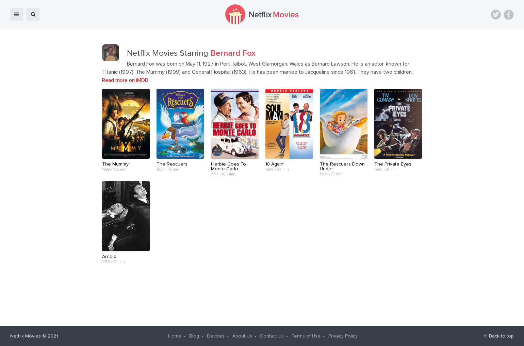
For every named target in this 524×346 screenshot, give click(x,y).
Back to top (501, 336)
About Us (242, 336)
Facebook (509, 15)
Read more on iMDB (125, 80)
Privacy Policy (343, 336)
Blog (194, 336)
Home (174, 336)
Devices (216, 336)
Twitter (496, 15)
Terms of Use (306, 336)
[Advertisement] (262, 295)
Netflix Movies (25, 336)
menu (16, 14)
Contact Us (272, 336)
